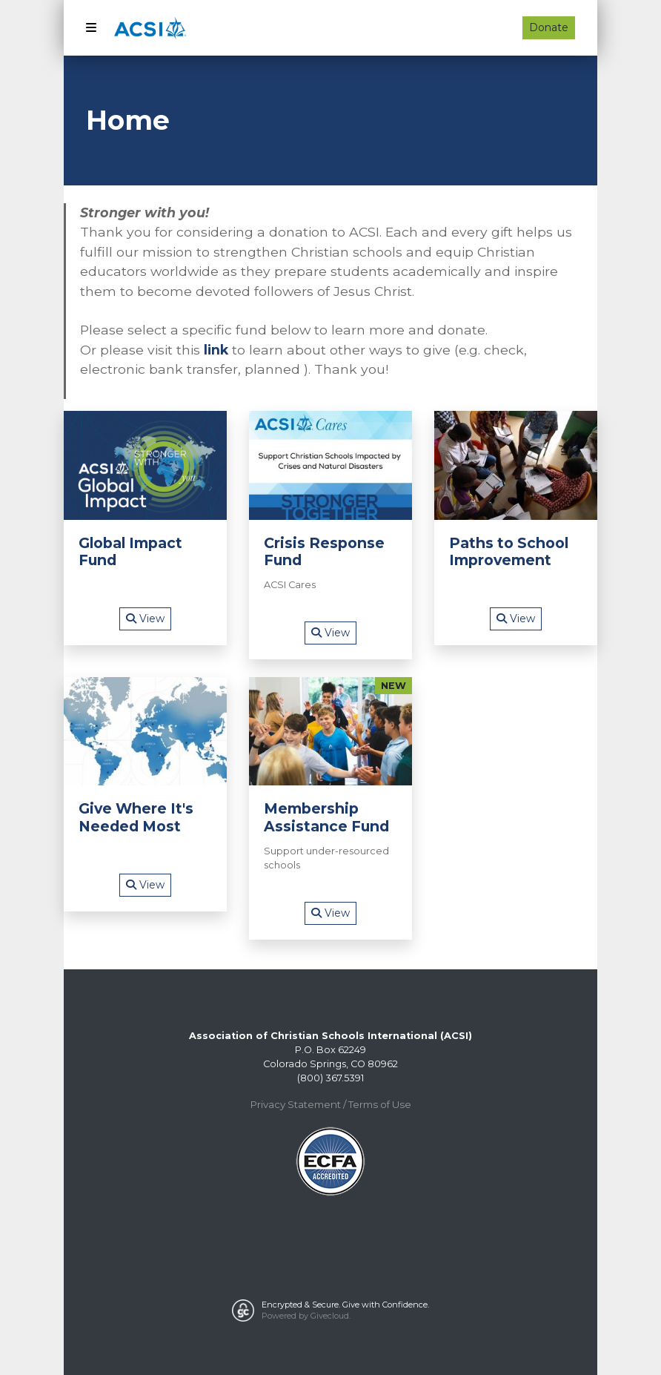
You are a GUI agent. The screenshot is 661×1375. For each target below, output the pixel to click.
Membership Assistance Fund (326, 816)
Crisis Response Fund (324, 551)
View (145, 618)
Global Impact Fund (130, 551)
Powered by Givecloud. (306, 1315)
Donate (548, 27)
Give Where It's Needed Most (136, 816)
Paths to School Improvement (508, 551)
